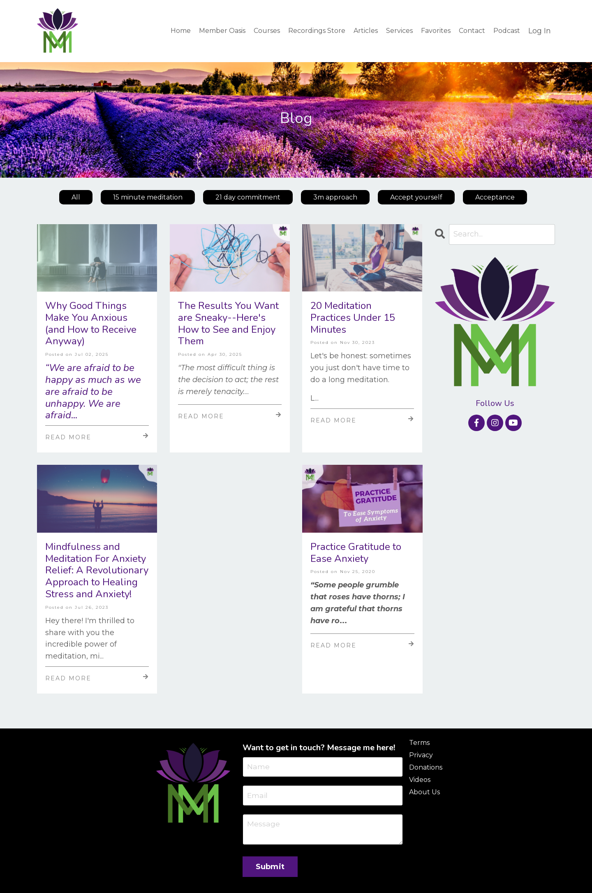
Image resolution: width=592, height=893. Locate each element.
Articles (366, 31)
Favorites (436, 31)
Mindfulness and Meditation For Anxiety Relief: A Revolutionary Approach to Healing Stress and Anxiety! (96, 570)
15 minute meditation (148, 197)
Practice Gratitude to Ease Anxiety (355, 553)
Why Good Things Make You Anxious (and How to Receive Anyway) (90, 324)
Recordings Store (316, 31)
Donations (425, 768)
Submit (270, 867)
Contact (472, 31)
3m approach (335, 197)
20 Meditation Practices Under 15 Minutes (352, 318)
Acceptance (495, 197)
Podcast (506, 31)
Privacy (421, 755)
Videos (419, 780)
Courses (267, 31)
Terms (419, 743)
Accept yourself (416, 197)
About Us (424, 792)
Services (399, 31)
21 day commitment (247, 197)
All (76, 197)
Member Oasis (222, 31)
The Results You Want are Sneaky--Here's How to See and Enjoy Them (228, 324)
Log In (539, 30)
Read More (97, 437)
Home (181, 31)
